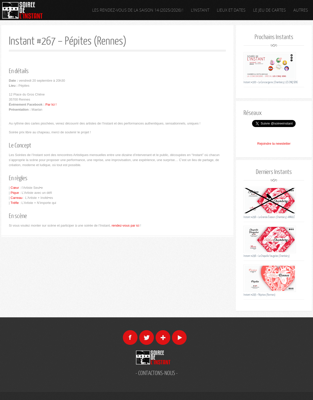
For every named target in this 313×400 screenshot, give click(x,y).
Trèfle (15, 203)
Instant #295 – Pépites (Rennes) (259, 294)
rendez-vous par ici (125, 225)
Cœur (15, 188)
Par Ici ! (50, 104)
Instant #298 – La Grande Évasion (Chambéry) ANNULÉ (269, 217)
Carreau (16, 198)
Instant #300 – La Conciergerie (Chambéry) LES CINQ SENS (271, 82)
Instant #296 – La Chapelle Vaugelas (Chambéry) (267, 255)
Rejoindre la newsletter (274, 143)
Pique (15, 193)
